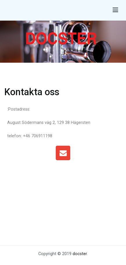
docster (80, 253)
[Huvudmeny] (115, 10)
